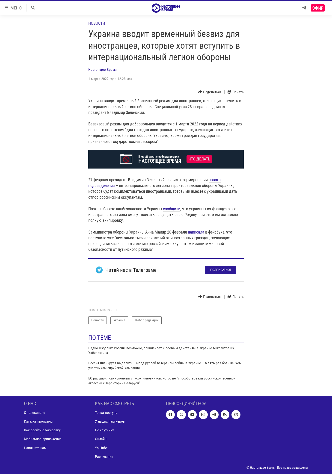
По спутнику (104, 430)
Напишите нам (35, 448)
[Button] (210, 92)
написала (196, 232)
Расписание (104, 456)
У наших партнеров (110, 421)
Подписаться (220, 270)
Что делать (199, 159)
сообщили (171, 208)
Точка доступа (106, 412)
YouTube (101, 448)
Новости (96, 23)
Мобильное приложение (43, 439)
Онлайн (101, 439)
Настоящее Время (102, 69)
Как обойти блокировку (42, 430)
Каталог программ (38, 421)
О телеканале (34, 412)
